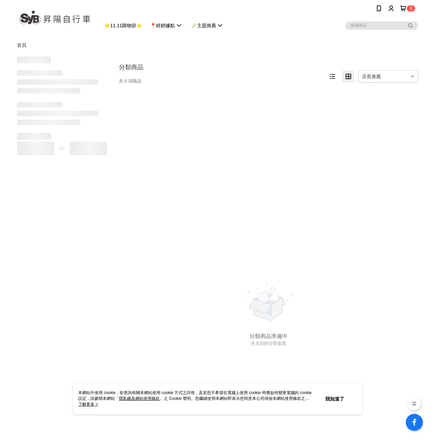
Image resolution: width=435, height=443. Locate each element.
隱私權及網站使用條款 (139, 398)
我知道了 (334, 399)
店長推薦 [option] (371, 76)
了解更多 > (88, 404)
